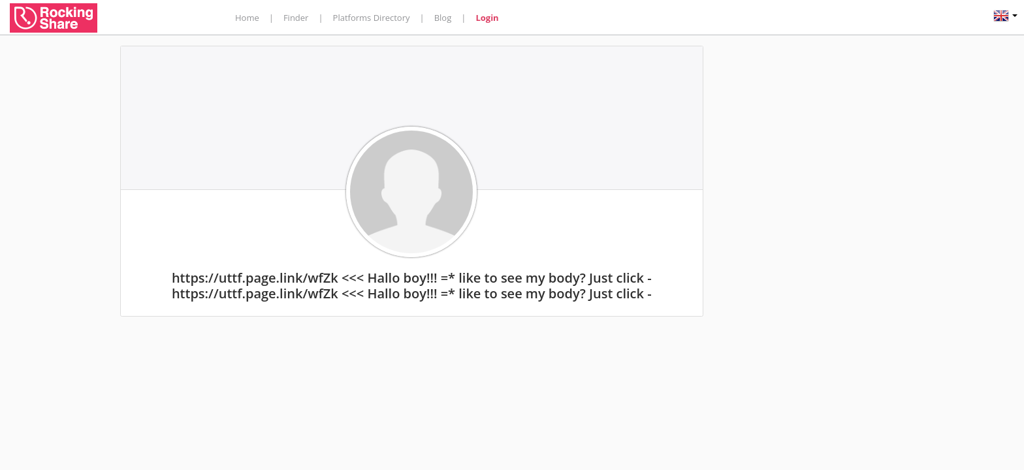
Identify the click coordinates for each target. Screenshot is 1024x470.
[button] (1005, 17)
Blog (443, 18)
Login (486, 18)
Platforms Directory (371, 18)
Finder (296, 18)
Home (247, 18)
